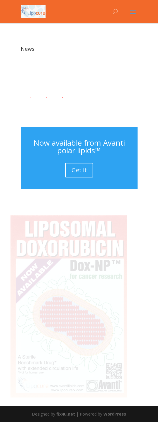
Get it (79, 170)
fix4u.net (65, 414)
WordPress (114, 414)
